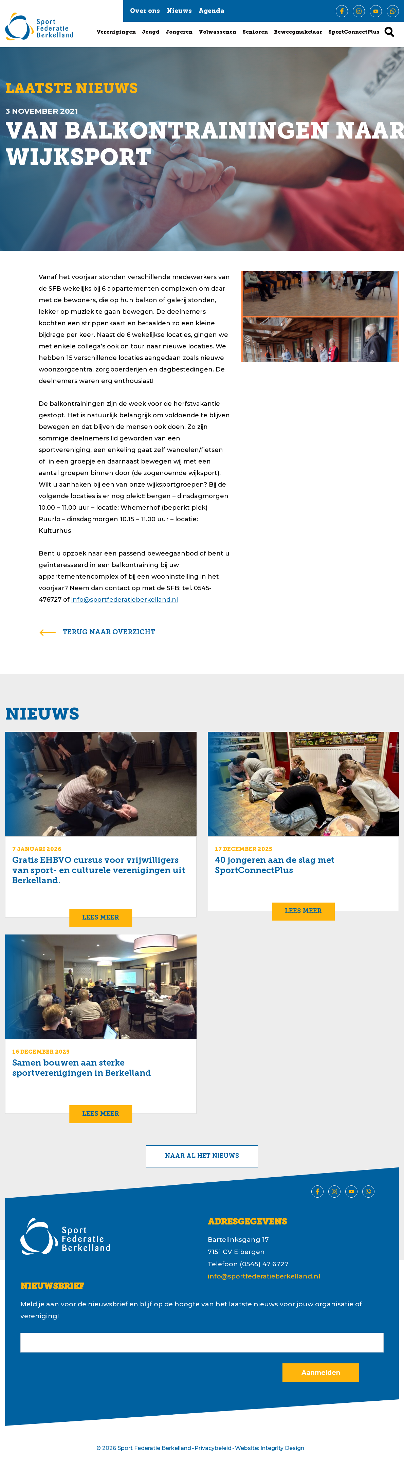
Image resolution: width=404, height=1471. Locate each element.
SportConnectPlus (354, 32)
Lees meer (100, 918)
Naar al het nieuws (202, 1156)
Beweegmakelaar (298, 32)
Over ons (145, 11)
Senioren (255, 32)
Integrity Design (282, 1448)
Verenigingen (116, 32)
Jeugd (151, 32)
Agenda (211, 11)
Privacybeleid (213, 1448)
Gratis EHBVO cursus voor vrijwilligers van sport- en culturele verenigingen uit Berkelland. (98, 870)
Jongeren (179, 32)
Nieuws (179, 11)
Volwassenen (217, 32)
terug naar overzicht (108, 632)
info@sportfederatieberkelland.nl (124, 599)
